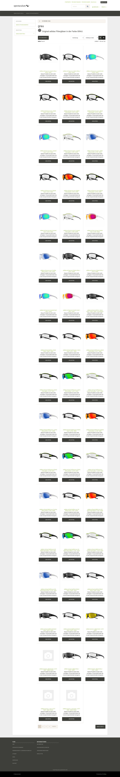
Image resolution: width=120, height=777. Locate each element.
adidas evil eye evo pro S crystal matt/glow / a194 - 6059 (72, 231)
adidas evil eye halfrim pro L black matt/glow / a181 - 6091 (48, 390)
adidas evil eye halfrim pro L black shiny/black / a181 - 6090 (71, 390)
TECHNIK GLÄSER (86, 2)
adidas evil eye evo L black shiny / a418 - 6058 (48, 71)
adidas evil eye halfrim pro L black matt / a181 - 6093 (71, 350)
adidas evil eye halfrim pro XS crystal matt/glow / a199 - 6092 (95, 550)
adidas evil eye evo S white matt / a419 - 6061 (71, 311)
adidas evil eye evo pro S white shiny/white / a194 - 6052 (48, 271)
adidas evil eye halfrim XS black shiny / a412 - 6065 (48, 629)
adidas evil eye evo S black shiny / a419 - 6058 (71, 271)
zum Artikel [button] (48, 81)
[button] (100, 38)
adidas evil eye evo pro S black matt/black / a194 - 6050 (71, 191)
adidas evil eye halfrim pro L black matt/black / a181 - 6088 (95, 350)
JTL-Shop (104, 774)
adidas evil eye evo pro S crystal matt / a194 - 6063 (48, 231)
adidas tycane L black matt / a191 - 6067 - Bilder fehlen (48, 669)
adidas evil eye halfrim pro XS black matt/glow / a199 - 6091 (48, 550)
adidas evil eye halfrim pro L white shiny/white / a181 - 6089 (48, 430)
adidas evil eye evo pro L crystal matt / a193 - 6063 (48, 151)
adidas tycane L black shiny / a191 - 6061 (95, 669)
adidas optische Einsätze (32, 13)
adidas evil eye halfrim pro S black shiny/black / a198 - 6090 (71, 470)
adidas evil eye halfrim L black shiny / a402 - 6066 (48, 350)
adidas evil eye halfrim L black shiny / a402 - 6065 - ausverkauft (94, 311)
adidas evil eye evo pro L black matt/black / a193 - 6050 (71, 111)
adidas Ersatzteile (19, 13)
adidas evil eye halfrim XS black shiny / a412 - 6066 (72, 629)
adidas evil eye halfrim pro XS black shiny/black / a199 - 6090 (72, 550)
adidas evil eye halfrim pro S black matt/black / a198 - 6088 (95, 430)
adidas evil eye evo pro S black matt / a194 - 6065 (48, 191)
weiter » (54, 726)
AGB (13, 744)
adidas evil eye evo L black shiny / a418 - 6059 (71, 71)
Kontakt (14, 763)
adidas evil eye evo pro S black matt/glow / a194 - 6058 (95, 191)
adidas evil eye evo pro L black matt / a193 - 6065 (48, 111)
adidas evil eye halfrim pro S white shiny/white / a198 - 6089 (48, 510)
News (13, 757)
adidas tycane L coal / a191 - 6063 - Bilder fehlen (48, 709)
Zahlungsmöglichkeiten (43, 747)
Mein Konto (93, 2)
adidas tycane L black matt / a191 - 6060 (95, 629)
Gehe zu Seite (100, 726)
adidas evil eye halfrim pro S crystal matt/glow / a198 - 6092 (95, 470)
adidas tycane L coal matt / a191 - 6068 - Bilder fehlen (71, 709)
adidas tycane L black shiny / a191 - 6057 (71, 669)
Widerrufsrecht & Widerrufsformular (21, 750)
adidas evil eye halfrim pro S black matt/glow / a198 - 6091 (48, 470)
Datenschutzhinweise (17, 747)
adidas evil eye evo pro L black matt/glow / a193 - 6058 (95, 111)
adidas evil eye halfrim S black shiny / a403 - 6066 (95, 590)
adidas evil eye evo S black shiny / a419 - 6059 (95, 271)
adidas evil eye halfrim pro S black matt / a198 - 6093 (71, 430)
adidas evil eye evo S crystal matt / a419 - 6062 (48, 311)
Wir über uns (40, 744)
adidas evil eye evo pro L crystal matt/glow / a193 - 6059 (72, 151)
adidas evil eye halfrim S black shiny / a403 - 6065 (71, 590)
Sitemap (14, 753)
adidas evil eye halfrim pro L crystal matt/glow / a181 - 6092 (95, 390)
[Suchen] (78, 6)
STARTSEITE (67, 2)
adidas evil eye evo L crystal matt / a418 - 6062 (94, 71)
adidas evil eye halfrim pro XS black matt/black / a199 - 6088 (95, 510)
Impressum (15, 760)
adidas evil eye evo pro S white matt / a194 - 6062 (95, 231)
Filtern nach (43, 37)
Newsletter (40, 753)
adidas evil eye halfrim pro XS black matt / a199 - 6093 (71, 510)
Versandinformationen (42, 750)
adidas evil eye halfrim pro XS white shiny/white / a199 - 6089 (48, 590)
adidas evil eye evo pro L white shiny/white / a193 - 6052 (95, 151)
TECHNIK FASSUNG (76, 2)
